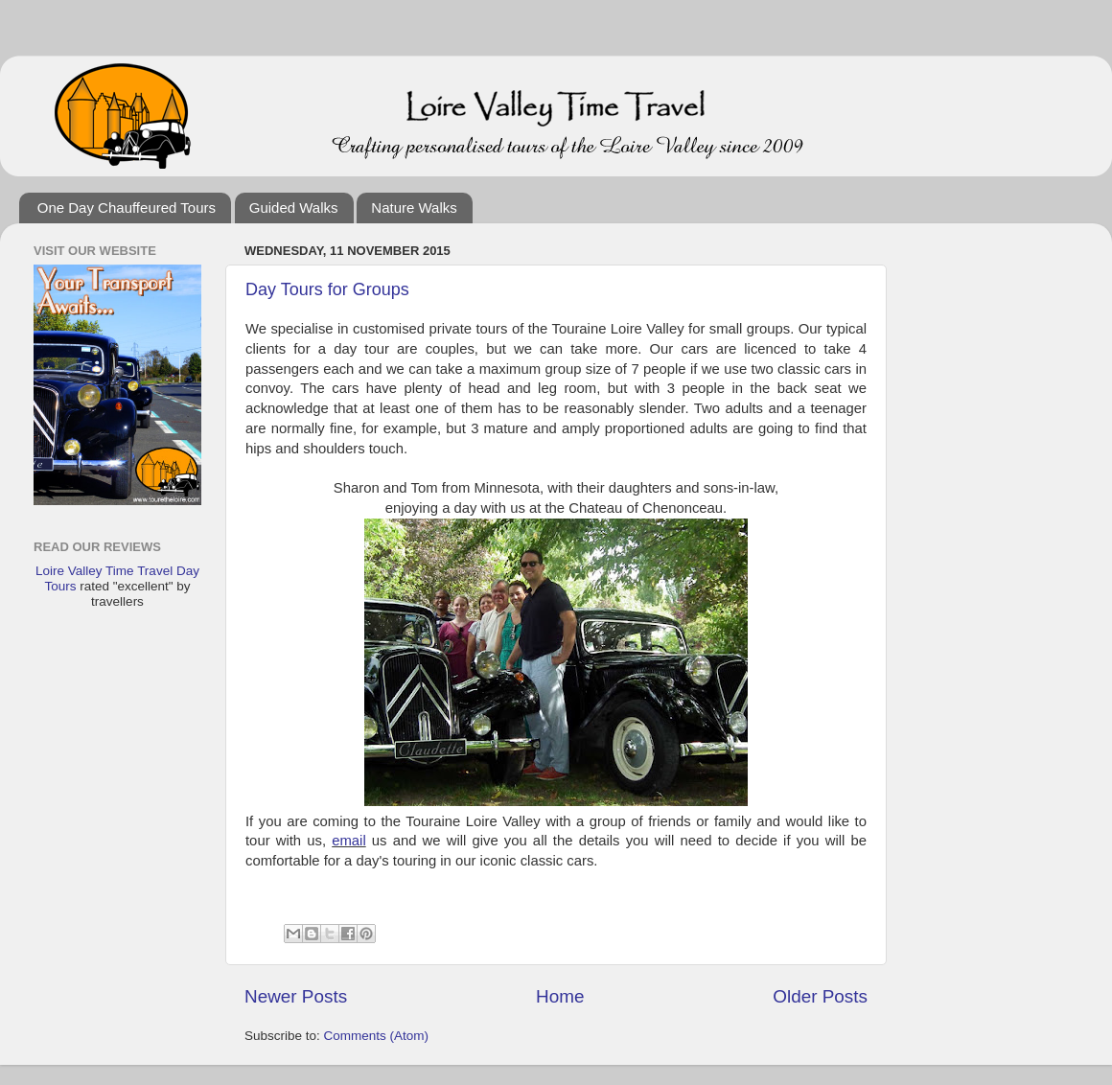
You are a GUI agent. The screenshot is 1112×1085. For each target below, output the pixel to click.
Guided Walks (293, 207)
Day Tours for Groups (327, 289)
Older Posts (820, 996)
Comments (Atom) (376, 1035)
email (348, 840)
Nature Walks (413, 207)
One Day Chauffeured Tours (126, 207)
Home (560, 996)
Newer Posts (295, 996)
